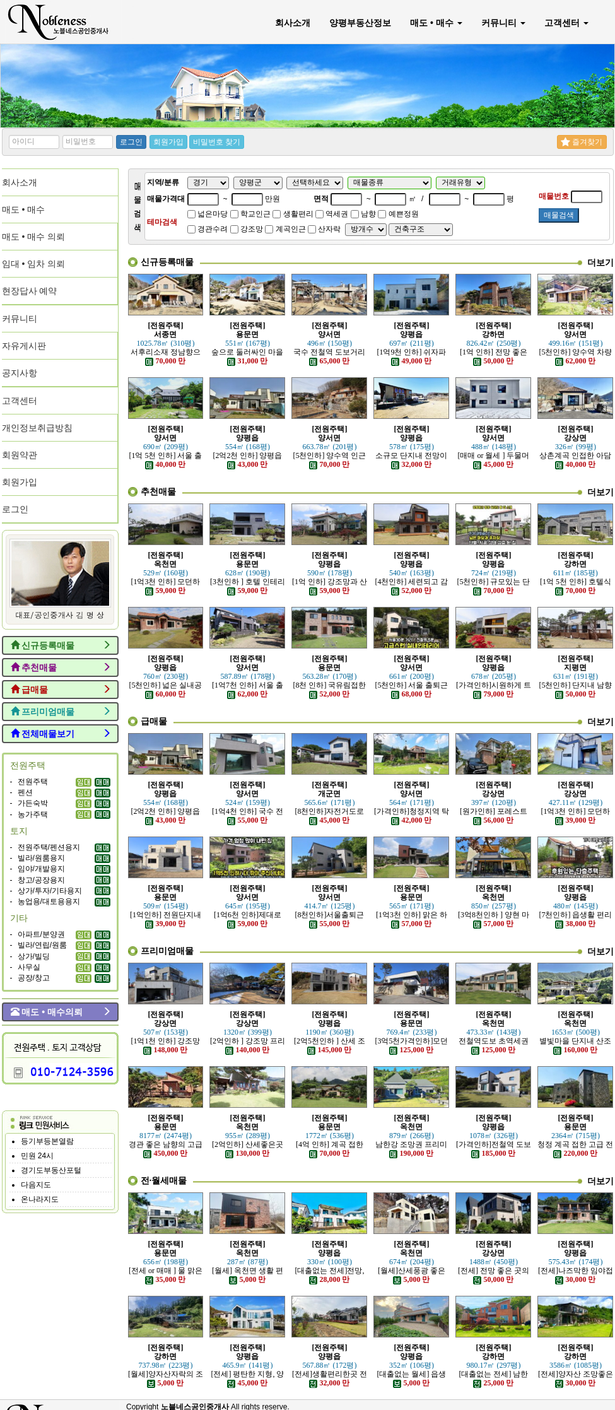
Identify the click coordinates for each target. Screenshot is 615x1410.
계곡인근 (285, 229)
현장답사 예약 (29, 291)
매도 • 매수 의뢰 (34, 237)
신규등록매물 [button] (61, 645)
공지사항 (19, 373)
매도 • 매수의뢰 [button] (61, 1012)
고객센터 (566, 23)
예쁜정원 (398, 213)
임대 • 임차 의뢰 (34, 264)
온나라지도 (40, 1199)
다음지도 (36, 1184)
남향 (363, 213)
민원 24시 (37, 1155)
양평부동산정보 (360, 23)
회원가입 (168, 142)
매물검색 (559, 215)
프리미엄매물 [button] (61, 712)
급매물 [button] (61, 689)
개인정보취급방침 (37, 428)
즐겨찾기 (581, 142)
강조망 (246, 229)
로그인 (131, 142)
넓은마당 (207, 213)
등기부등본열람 (47, 1141)
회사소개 (292, 23)
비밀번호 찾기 (216, 142)
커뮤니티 (503, 23)
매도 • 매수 (436, 23)
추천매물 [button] (61, 667)
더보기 (600, 262)
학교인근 (250, 213)
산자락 (324, 229)
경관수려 (207, 229)
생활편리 (292, 213)
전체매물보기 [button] (61, 734)
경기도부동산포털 (51, 1170)
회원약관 (19, 455)
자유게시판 (24, 346)
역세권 (331, 213)
